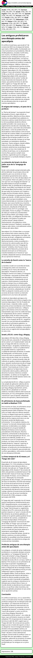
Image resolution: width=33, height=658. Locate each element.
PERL (13, 656)
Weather (18, 6)
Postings (13, 6)
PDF (20, 14)
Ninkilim (29, 656)
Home (3, 6)
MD (12, 10)
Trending (26, 6)
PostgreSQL (22, 656)
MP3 (15, 10)
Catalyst (16, 656)
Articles (8, 6)
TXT (19, 10)
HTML (9, 10)
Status (4, 8)
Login (30, 6)
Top (22, 6)
